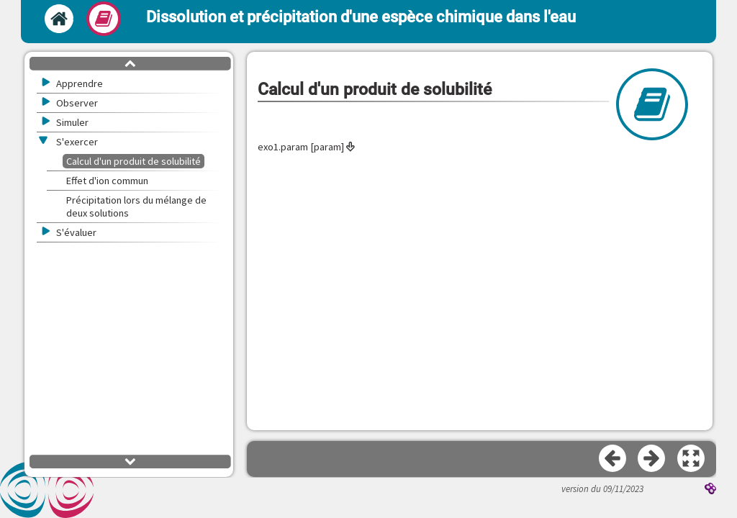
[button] (691, 459)
